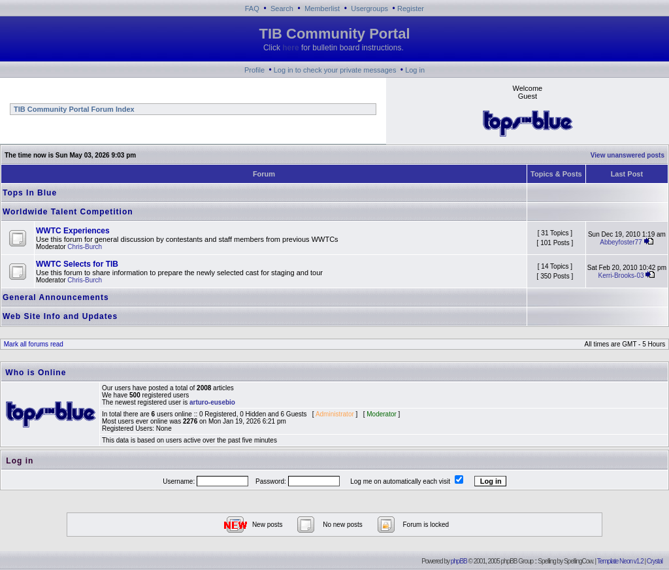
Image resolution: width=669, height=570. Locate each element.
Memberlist (322, 8)
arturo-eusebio (212, 402)
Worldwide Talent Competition (68, 211)
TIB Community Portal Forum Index (73, 109)
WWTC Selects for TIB (77, 264)
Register (410, 8)
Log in (415, 70)
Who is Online (35, 372)
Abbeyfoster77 (621, 242)
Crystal (654, 561)
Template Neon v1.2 (620, 561)
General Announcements (56, 297)
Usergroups (369, 8)
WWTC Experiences (73, 230)
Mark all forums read (32, 344)
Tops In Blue (30, 192)
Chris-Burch (84, 246)
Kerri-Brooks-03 (621, 275)
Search (281, 8)
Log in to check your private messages (335, 70)
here (290, 47)
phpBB (459, 561)
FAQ (252, 8)
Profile (254, 70)
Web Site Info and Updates (60, 316)
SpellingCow (578, 561)
